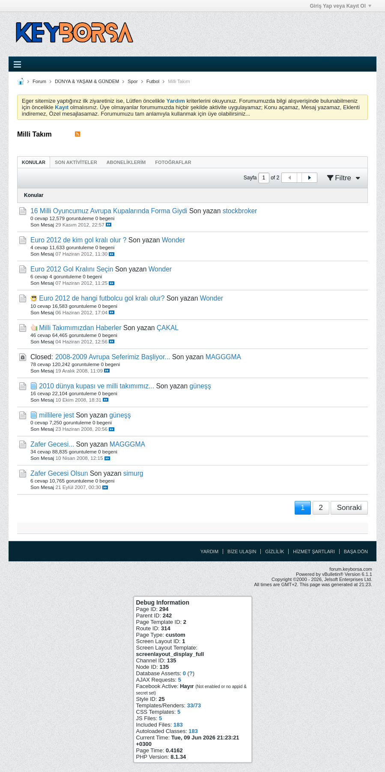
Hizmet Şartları (313, 551)
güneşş (200, 386)
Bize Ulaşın (241, 551)
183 (178, 724)
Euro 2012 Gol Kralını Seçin (71, 269)
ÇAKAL (168, 327)
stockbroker (240, 211)
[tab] (33, 162)
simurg (133, 473)
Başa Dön (356, 551)
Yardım (209, 551)
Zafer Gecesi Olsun (59, 473)
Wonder (173, 240)
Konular (33, 162)
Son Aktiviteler (76, 162)
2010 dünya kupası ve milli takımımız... (96, 386)
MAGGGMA (223, 357)
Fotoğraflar (173, 162)
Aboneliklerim (126, 162)
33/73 (194, 705)
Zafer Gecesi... (52, 444)
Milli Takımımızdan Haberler (80, 327)
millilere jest (56, 415)
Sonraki (349, 508)
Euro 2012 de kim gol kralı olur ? (78, 240)
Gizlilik (274, 551)
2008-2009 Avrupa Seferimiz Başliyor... (112, 357)
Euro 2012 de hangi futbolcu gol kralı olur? (101, 298)
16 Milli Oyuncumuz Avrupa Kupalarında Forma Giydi (108, 211)
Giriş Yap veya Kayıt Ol (340, 6)
